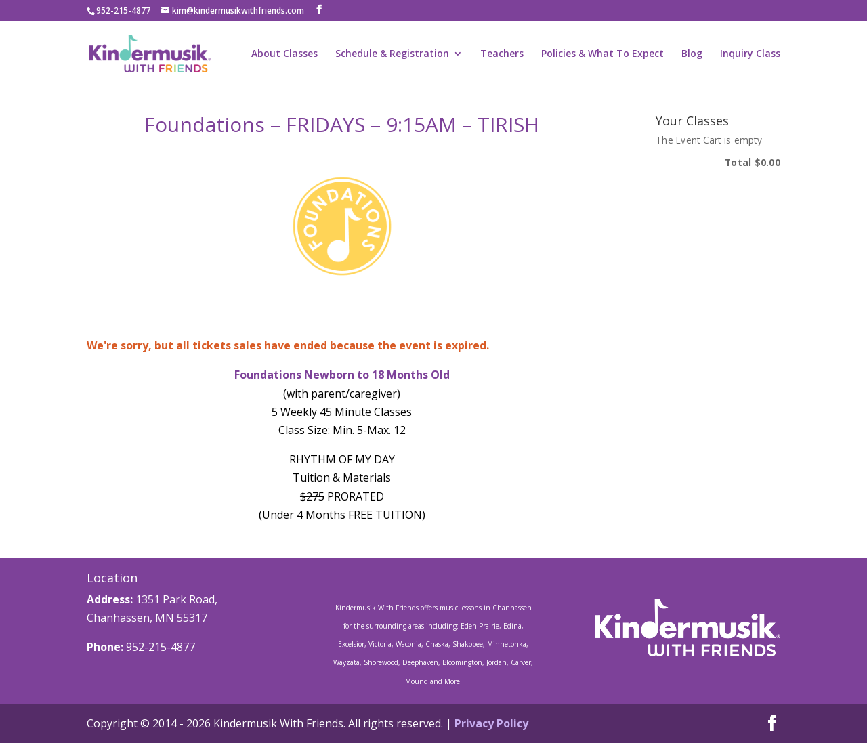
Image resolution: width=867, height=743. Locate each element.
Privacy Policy (491, 723)
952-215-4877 (160, 646)
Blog (691, 54)
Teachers (502, 54)
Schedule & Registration (392, 54)
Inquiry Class (750, 54)
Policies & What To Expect (602, 54)
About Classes (284, 54)
